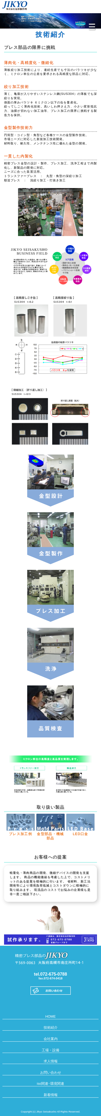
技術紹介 (51, 1027)
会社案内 (51, 1039)
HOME (50, 1016)
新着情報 (51, 1095)
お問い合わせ (50, 1072)
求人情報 (51, 1061)
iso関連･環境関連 (50, 1084)
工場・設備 (50, 1050)
